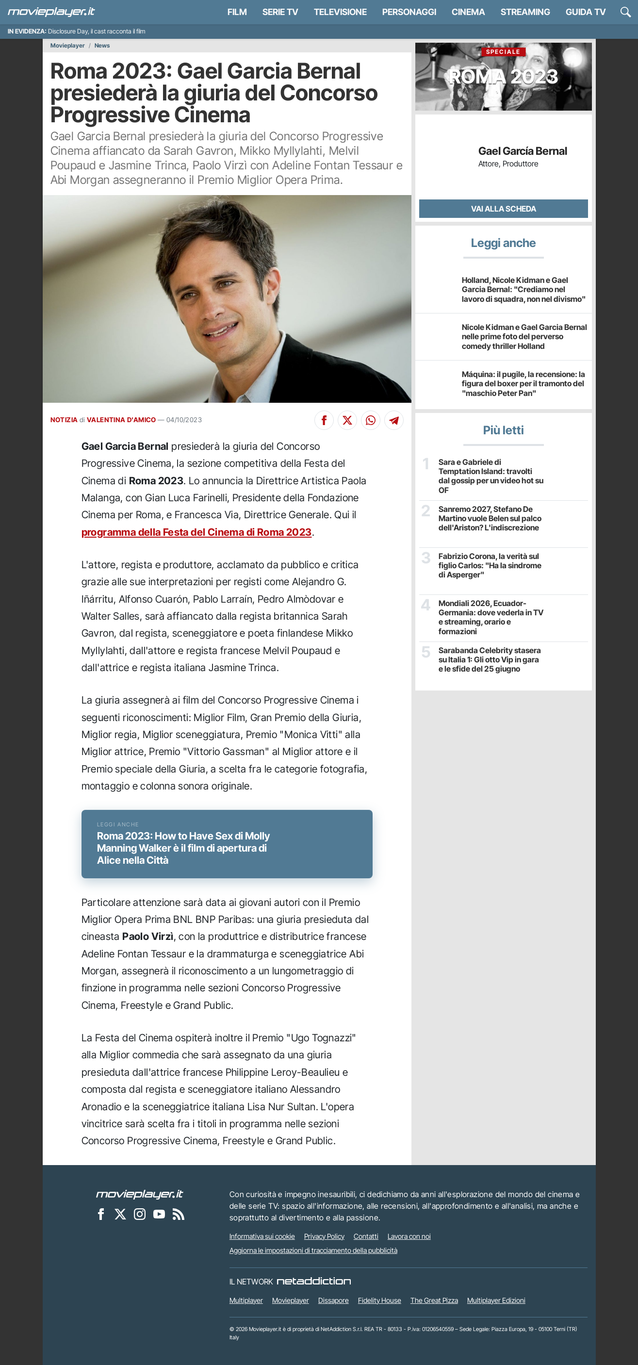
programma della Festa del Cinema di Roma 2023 (197, 532)
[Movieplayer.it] (51, 12)
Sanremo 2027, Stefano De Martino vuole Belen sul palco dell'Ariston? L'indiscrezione (490, 518)
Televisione (340, 12)
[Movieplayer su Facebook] (101, 1214)
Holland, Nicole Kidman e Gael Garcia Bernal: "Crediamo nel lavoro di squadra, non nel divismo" (524, 289)
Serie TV (280, 12)
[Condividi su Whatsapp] (370, 420)
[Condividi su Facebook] (324, 420)
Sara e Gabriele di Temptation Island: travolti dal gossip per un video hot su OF (491, 476)
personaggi (409, 12)
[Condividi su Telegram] (394, 420)
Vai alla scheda (503, 209)
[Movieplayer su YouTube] (159, 1214)
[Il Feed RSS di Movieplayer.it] (178, 1214)
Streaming (525, 12)
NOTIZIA (64, 420)
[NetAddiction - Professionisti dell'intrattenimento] (314, 1281)
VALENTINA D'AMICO (121, 420)
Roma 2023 (503, 68)
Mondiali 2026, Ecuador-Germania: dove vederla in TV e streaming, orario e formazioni (491, 617)
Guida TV (586, 12)
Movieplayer (67, 46)
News (102, 46)
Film (237, 12)
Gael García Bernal (522, 151)
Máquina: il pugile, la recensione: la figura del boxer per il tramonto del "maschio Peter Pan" (523, 383)
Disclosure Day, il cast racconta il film (97, 31)
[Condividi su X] (347, 420)
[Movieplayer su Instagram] (139, 1214)
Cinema (468, 12)
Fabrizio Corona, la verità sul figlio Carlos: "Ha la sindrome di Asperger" (490, 565)
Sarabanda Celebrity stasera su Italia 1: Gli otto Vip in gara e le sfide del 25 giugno (490, 660)
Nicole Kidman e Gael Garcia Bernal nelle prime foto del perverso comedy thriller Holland (524, 336)
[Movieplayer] (139, 1194)
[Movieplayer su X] (120, 1214)
